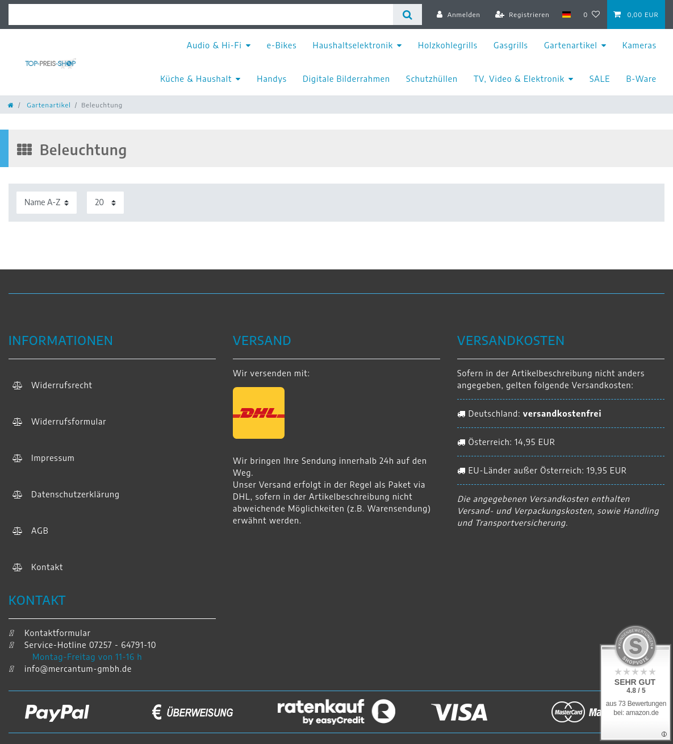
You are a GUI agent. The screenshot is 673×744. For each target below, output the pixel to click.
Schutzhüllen (432, 79)
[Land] (566, 14)
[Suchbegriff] (201, 14)
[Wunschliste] (592, 14)
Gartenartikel (570, 45)
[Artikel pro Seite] (105, 203)
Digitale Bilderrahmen (346, 79)
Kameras (639, 45)
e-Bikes (282, 45)
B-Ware (641, 79)
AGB (40, 530)
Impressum (53, 458)
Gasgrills (511, 45)
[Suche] (407, 14)
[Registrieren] (522, 14)
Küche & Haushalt (196, 79)
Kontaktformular (50, 633)
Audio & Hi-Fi (214, 45)
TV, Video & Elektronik (519, 79)
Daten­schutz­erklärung (75, 494)
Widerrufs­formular (68, 421)
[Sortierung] (46, 203)
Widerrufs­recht (62, 385)
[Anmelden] (458, 14)
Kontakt (47, 567)
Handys (272, 79)
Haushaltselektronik (353, 45)
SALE (600, 79)
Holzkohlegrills (448, 45)
